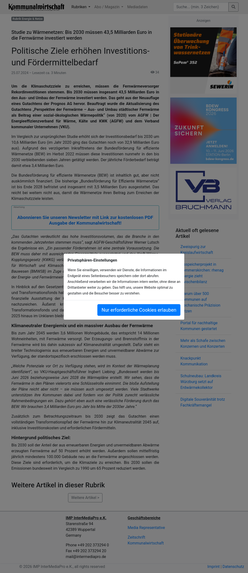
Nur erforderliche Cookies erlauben (138, 310)
